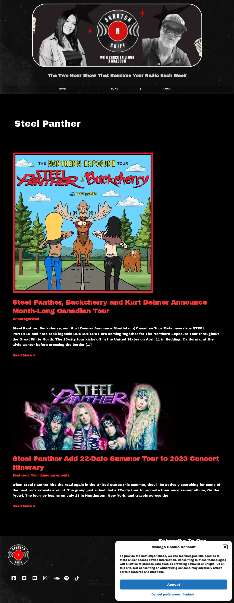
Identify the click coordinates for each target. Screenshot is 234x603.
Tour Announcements (50, 475)
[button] (225, 547)
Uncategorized (25, 319)
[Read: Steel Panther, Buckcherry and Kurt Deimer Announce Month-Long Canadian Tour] (83, 222)
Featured (20, 475)
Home (63, 88)
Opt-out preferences (165, 594)
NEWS (114, 88)
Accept (173, 584)
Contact (188, 594)
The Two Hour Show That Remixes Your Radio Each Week (117, 75)
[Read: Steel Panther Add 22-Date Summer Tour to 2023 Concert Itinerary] (94, 416)
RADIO (169, 89)
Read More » (23, 355)
